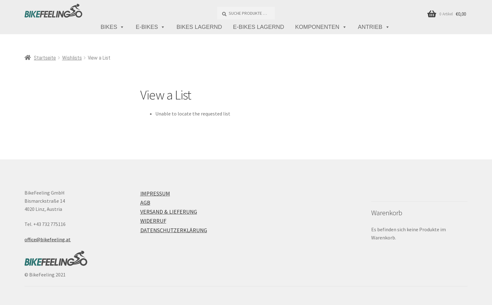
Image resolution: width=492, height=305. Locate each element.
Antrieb (374, 27)
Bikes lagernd (199, 27)
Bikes (112, 27)
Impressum (155, 193)
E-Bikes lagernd (258, 27)
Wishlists (72, 57)
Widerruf (153, 220)
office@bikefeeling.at (47, 239)
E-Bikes (150, 27)
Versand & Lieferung (168, 211)
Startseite (45, 57)
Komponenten (321, 27)
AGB (145, 202)
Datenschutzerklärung (173, 230)
